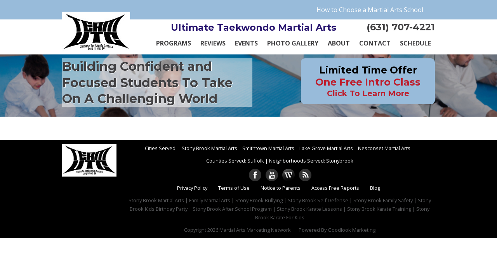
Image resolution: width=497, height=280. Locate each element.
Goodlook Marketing (351, 229)
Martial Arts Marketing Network (255, 229)
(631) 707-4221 (401, 27)
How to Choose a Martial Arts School (369, 9)
